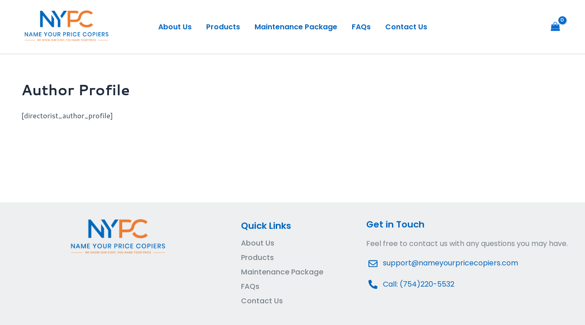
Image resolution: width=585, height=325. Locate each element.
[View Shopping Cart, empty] (555, 27)
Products (223, 27)
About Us (175, 27)
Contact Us (406, 27)
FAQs (361, 27)
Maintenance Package (296, 27)
